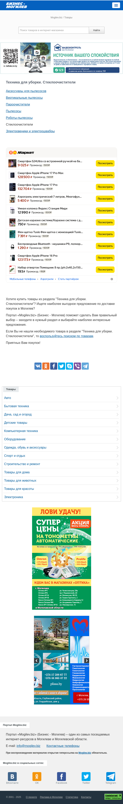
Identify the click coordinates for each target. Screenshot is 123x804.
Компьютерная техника (21, 431)
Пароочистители (18, 104)
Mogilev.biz (56, 17)
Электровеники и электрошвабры (30, 131)
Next (86, 661)
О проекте (31, 797)
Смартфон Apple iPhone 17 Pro (37, 184)
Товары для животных (20, 480)
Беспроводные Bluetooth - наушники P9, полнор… (50, 243)
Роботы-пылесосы (19, 117)
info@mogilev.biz (28, 746)
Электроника (13, 497)
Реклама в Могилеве (51, 797)
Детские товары (15, 422)
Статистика (72, 797)
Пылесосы (13, 111)
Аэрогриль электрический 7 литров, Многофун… (50, 196)
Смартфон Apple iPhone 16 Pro (37, 255)
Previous (37, 661)
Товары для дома (17, 472)
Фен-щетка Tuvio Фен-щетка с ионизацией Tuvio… (50, 232)
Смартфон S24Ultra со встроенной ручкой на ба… (50, 161)
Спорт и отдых (14, 455)
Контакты (86, 797)
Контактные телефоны (62, 746)
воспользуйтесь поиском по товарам (66, 336)
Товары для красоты (19, 488)
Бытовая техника (16, 406)
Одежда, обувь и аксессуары (25, 447)
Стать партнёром (68, 279)
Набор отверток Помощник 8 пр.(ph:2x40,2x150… (50, 267)
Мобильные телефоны (23, 279)
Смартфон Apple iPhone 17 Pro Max (40, 173)
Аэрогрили (47, 279)
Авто (7, 398)
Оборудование (15, 439)
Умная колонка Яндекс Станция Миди (42, 208)
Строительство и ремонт (22, 464)
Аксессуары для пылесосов (26, 91)
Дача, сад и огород (18, 414)
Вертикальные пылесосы (24, 97)
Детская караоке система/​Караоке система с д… (50, 220)
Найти (96, 30)
